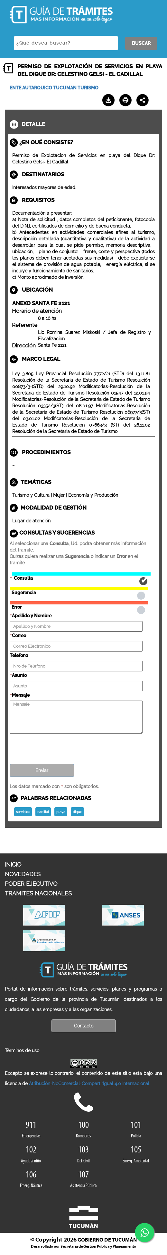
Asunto (19, 675)
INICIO (13, 864)
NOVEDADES (23, 874)
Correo (19, 635)
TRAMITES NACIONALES (38, 893)
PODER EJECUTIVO (31, 883)
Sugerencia (79, 588)
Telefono (19, 655)
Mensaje (21, 695)
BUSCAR (141, 43)
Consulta (81, 574)
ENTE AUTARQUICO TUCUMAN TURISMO (54, 87)
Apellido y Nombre (31, 615)
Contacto (83, 1025)
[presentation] (58, 746)
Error (79, 602)
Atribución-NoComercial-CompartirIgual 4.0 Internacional (89, 1083)
